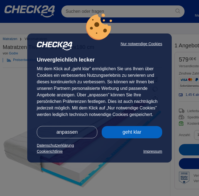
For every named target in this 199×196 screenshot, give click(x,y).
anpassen (67, 132)
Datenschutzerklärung (55, 145)
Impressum (152, 151)
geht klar (131, 132)
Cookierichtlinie (50, 151)
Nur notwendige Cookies (141, 44)
